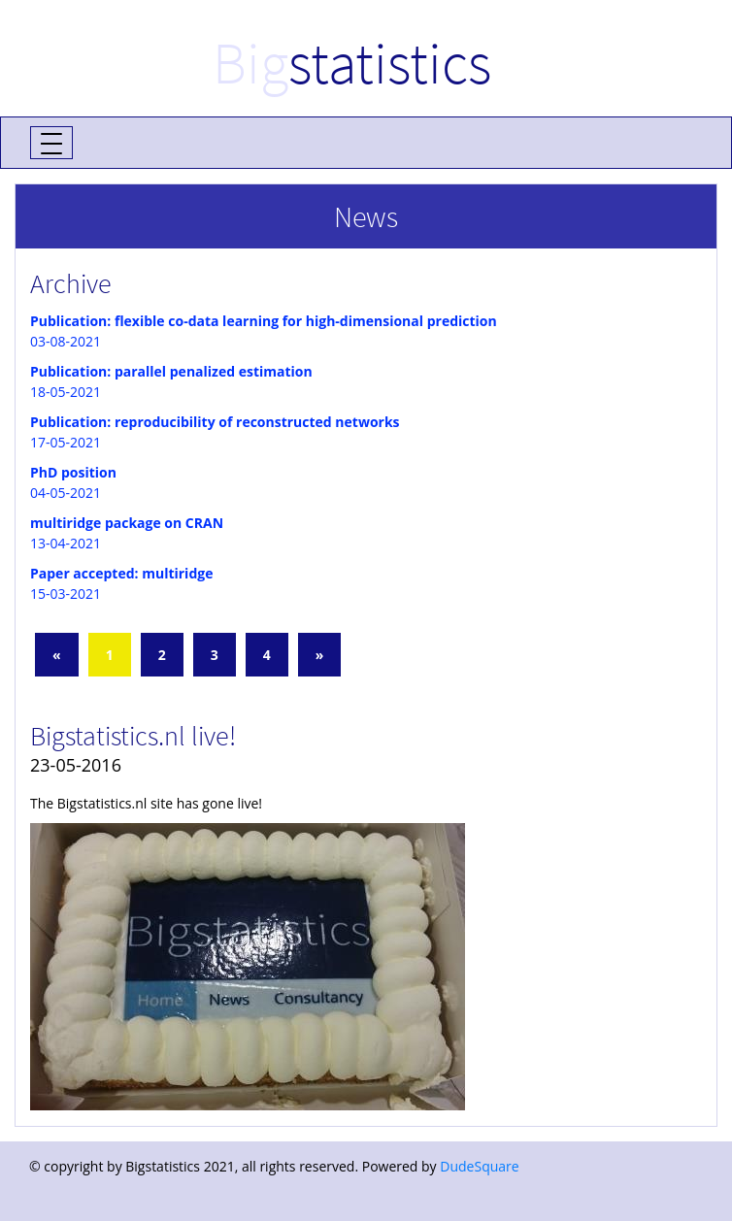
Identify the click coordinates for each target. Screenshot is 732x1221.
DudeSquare (479, 1166)
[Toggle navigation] (51, 142)
